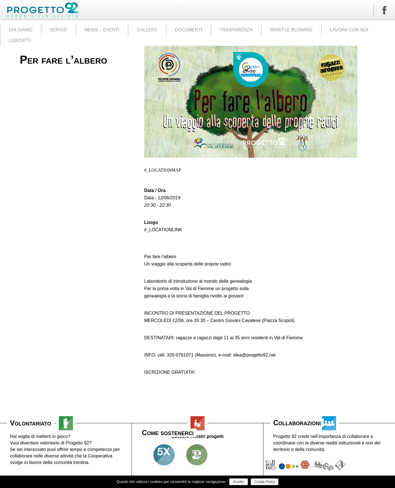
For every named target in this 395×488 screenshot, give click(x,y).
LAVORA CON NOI (349, 29)
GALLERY (147, 29)
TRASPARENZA (236, 29)
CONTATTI (20, 40)
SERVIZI (58, 29)
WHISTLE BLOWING (291, 29)
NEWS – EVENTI (102, 29)
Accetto (238, 482)
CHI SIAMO (21, 29)
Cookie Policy (264, 482)
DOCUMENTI (188, 29)
